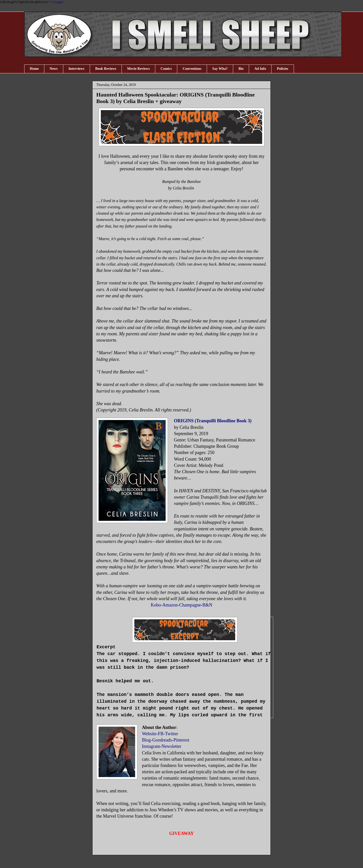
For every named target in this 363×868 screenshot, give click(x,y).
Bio (241, 69)
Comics (166, 69)
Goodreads (162, 740)
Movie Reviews (138, 69)
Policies (282, 69)
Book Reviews (105, 69)
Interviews (76, 69)
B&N (207, 604)
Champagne (190, 604)
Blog (146, 740)
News (54, 69)
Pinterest (181, 740)
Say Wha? (220, 69)
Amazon (170, 604)
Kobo (156, 604)
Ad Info (260, 69)
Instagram (151, 746)
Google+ (59, 2)
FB (161, 733)
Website (149, 733)
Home (34, 69)
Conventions (192, 69)
